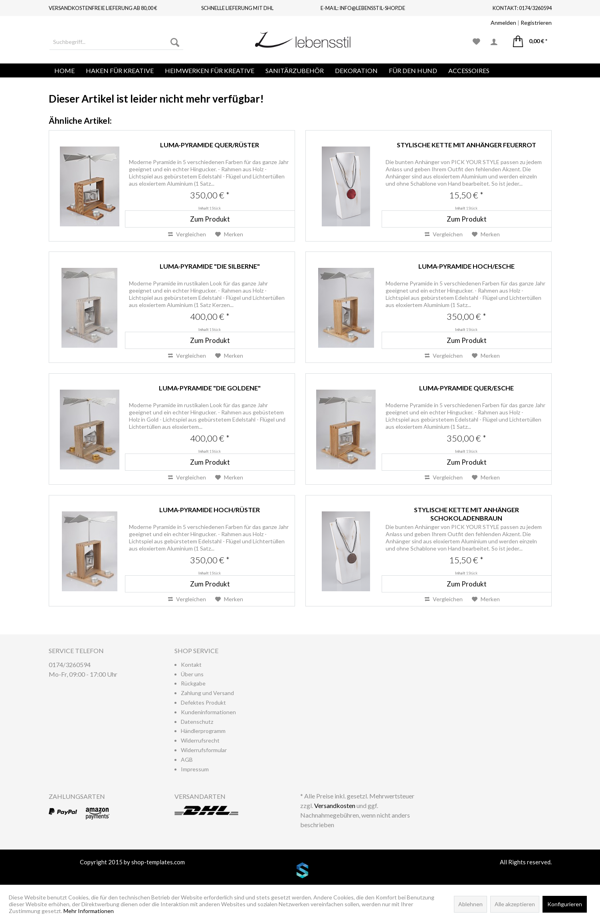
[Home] (64, 70)
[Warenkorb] (530, 42)
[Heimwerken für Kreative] (209, 70)
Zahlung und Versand (207, 692)
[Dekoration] (356, 70)
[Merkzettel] (476, 42)
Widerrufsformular (204, 750)
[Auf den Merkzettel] (229, 234)
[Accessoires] (469, 70)
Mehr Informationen (88, 910)
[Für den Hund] (413, 70)
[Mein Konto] (496, 42)
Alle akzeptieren (515, 904)
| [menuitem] (521, 22)
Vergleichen (187, 234)
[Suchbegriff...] (116, 42)
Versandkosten (334, 805)
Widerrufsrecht (200, 740)
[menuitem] (116, 42)
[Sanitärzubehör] (294, 70)
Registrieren (536, 22)
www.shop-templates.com (299, 871)
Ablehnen (470, 904)
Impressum (195, 769)
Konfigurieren (564, 904)
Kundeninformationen (208, 712)
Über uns (192, 674)
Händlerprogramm (203, 730)
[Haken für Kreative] (119, 70)
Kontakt (191, 664)
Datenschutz (197, 721)
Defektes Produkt (203, 702)
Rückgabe (193, 683)
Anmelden (503, 22)
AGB (187, 759)
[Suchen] (174, 42)
